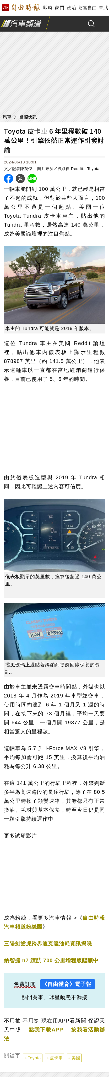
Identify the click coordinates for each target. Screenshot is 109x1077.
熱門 (59, 7)
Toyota (34, 1058)
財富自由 (87, 7)
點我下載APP (46, 1030)
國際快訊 (28, 117)
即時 (47, 7)
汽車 (7, 117)
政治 (71, 7)
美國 (76, 1058)
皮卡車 (56, 1058)
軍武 (103, 7)
